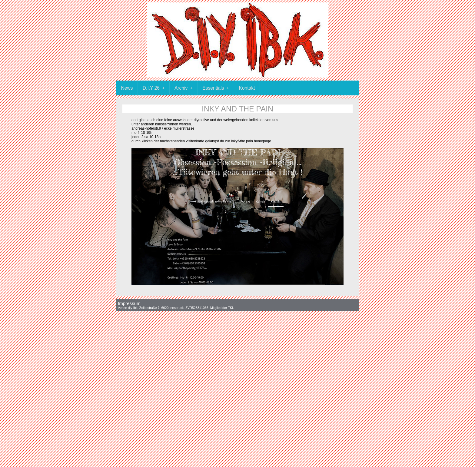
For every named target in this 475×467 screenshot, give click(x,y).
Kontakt (247, 88)
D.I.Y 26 (156, 88)
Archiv (186, 88)
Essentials (218, 88)
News (127, 88)
